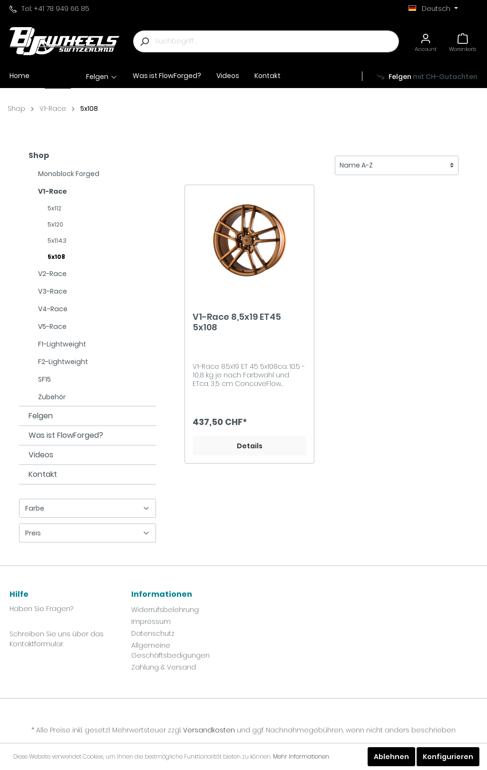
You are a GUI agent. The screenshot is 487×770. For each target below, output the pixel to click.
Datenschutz (153, 633)
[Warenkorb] (462, 41)
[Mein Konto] (426, 41)
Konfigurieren (448, 756)
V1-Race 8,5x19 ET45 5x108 (237, 322)
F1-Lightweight (62, 344)
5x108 (89, 108)
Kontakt (43, 474)
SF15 (44, 379)
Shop (16, 108)
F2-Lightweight (63, 361)
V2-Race (52, 273)
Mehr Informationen (301, 756)
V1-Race (52, 108)
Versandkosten (209, 730)
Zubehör (52, 397)
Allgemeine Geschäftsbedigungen (170, 650)
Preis (87, 533)
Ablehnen (391, 756)
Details (250, 446)
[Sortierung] (396, 165)
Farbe (87, 508)
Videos (41, 454)
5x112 (54, 208)
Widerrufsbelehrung (165, 609)
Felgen (41, 415)
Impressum (151, 621)
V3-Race (52, 291)
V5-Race (52, 326)
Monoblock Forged (68, 173)
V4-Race (53, 309)
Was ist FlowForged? (66, 435)
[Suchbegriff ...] (277, 41)
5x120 (55, 224)
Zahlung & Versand (163, 667)
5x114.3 (57, 241)
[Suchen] (144, 41)
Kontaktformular (36, 644)
